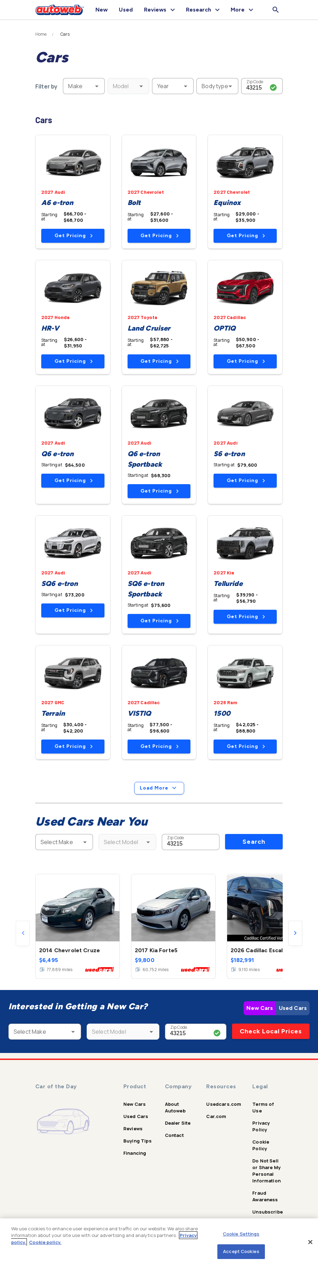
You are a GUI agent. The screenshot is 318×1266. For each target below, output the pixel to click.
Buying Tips (137, 1141)
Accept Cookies (241, 1251)
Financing (134, 1153)
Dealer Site (178, 1123)
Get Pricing (74, 236)
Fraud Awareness (265, 1196)
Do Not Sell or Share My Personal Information (266, 1171)
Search (254, 842)
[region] (159, 1242)
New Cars (259, 1008)
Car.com (216, 1116)
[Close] (310, 1242)
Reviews (133, 1128)
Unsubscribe (267, 1212)
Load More (159, 788)
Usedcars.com (223, 1104)
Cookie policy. (45, 1242)
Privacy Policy (261, 1126)
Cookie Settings (241, 1234)
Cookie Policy (260, 1145)
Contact (174, 1135)
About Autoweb (175, 1107)
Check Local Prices (271, 1031)
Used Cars (293, 1008)
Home (41, 34)
